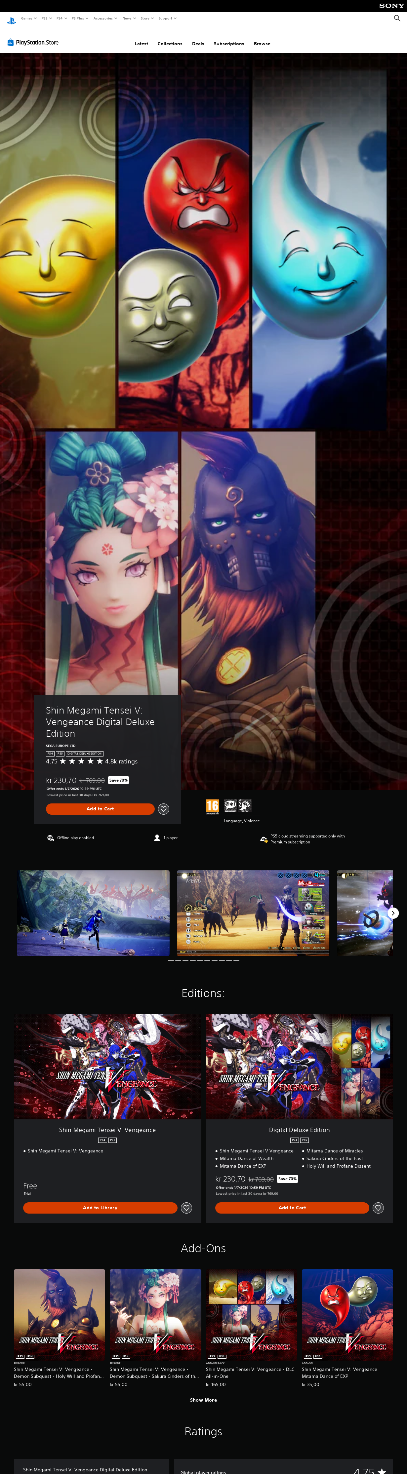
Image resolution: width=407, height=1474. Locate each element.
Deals (198, 37)
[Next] (393, 906)
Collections (170, 37)
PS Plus (78, 18)
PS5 (44, 18)
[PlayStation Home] (11, 18)
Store (145, 18)
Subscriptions (229, 37)
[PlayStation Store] (34, 36)
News (127, 18)
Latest (141, 37)
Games (26, 18)
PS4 (59, 18)
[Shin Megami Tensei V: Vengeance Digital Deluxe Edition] (93, 907)
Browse (262, 37)
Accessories (102, 18)
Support (165, 18)
